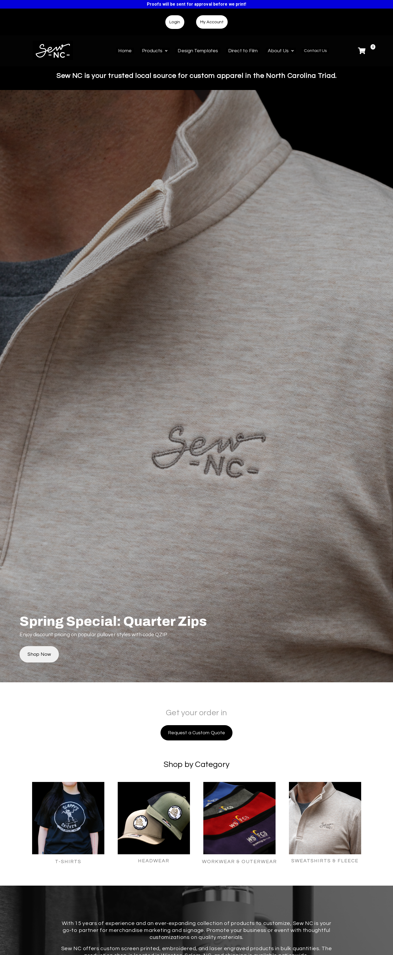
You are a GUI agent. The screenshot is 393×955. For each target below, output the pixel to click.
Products (155, 50)
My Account (212, 22)
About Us (281, 50)
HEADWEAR (153, 860)
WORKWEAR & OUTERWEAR (239, 861)
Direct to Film (243, 50)
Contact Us (315, 50)
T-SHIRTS (68, 861)
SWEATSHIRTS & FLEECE (324, 860)
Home (125, 50)
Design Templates (198, 50)
